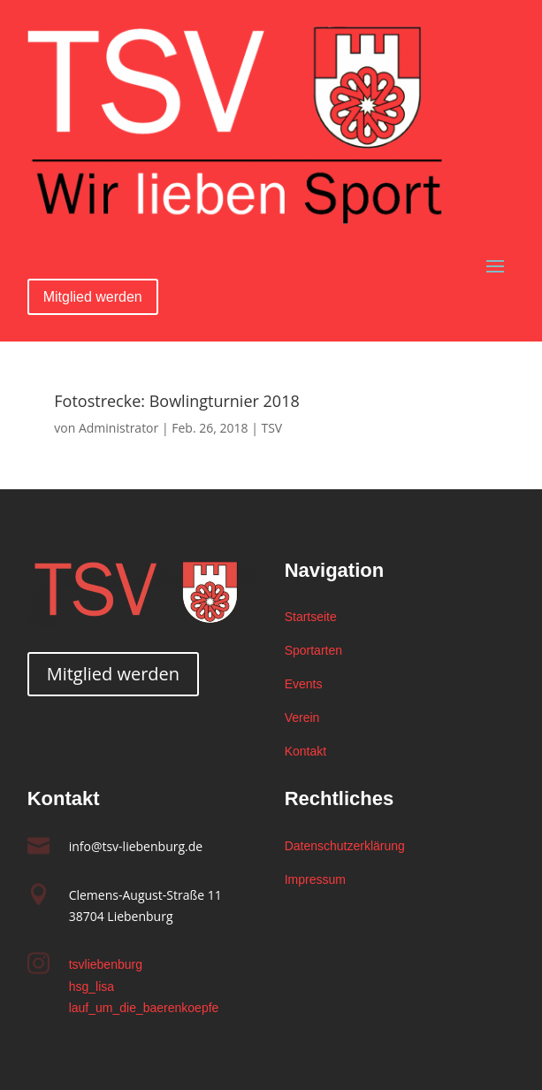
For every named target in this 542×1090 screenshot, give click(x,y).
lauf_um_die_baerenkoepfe (144, 1008)
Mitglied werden (92, 296)
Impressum (315, 879)
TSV (271, 427)
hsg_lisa (91, 986)
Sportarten (313, 650)
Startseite (311, 617)
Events (304, 684)
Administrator (118, 427)
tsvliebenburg (105, 964)
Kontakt (305, 751)
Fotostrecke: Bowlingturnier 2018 (176, 400)
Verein (302, 717)
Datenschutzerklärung (345, 846)
